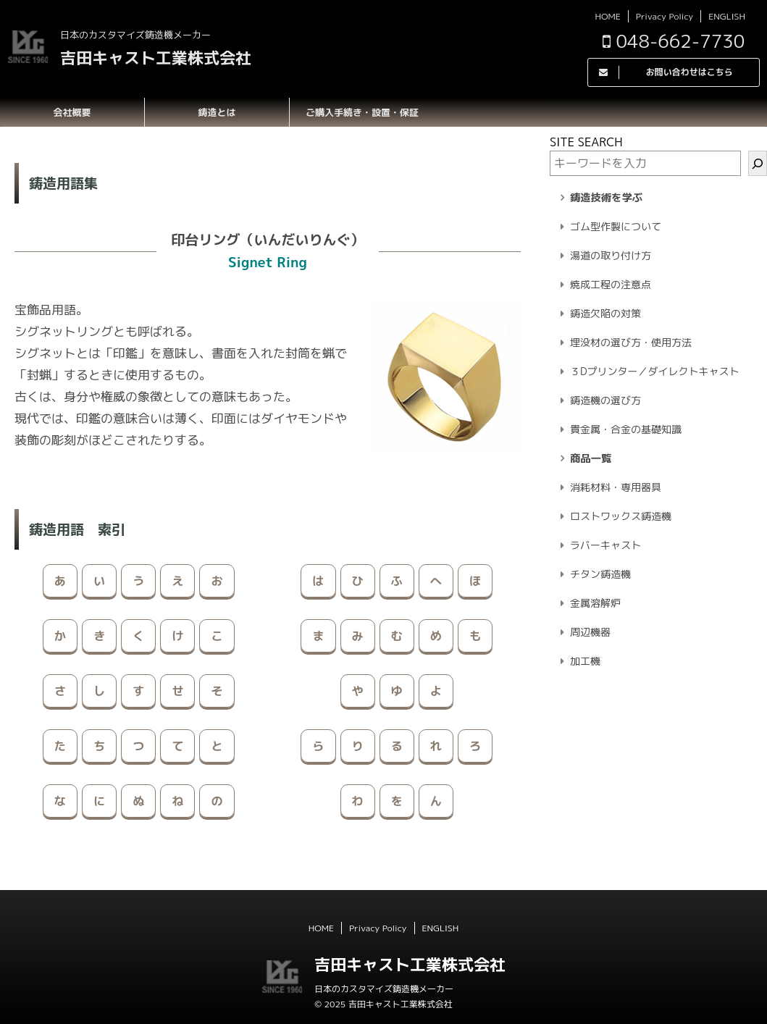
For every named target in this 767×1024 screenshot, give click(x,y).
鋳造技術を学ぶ (606, 197)
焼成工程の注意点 (610, 284)
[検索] (757, 163)
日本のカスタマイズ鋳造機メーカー (383, 989)
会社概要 (72, 112)
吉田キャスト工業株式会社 (155, 57)
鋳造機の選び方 (605, 400)
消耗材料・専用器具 (615, 487)
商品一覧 (590, 458)
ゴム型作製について (615, 226)
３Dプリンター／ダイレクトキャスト (654, 371)
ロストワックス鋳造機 (620, 516)
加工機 (585, 661)
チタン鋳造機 (600, 574)
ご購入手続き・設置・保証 (362, 112)
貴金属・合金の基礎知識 (626, 429)
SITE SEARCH (586, 142)
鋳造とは (216, 112)
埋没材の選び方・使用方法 (631, 342)
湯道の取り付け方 (610, 255)
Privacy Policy (664, 16)
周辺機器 (590, 632)
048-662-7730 (674, 41)
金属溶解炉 (595, 603)
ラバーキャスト (605, 545)
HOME (607, 16)
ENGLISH (726, 16)
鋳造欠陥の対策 (605, 313)
